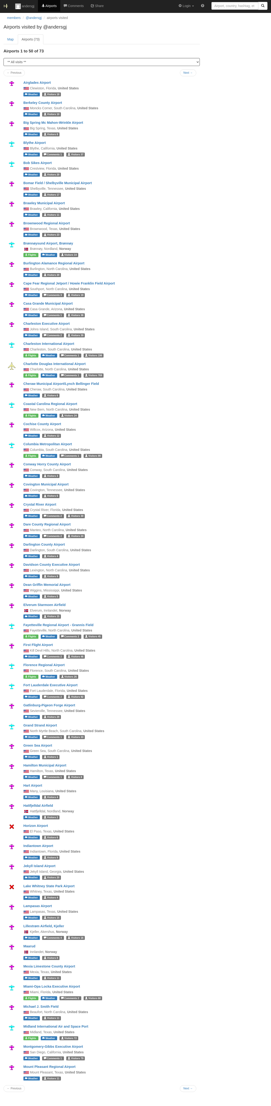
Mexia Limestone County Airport (49, 966)
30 (75, 516)
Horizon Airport (35, 826)
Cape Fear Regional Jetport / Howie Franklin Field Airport (69, 283)
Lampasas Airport (37, 906)
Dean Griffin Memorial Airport (47, 585)
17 (51, 194)
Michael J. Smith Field (41, 1006)
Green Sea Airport (37, 745)
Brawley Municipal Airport (44, 203)
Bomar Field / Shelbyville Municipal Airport (57, 183)
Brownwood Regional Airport (46, 223)
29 (51, 716)
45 (93, 636)
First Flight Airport (38, 645)
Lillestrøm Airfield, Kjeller (43, 926)
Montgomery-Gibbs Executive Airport (53, 1046)
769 (93, 375)
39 (75, 335)
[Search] (262, 6)
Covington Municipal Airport (46, 484)
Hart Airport (32, 785)
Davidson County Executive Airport (51, 564)
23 (51, 235)
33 (75, 737)
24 (69, 415)
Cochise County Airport (42, 424)
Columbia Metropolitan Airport (47, 444)
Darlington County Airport (44, 544)
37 (75, 154)
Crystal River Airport (39, 504)
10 (51, 114)
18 (51, 94)
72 (69, 1038)
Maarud (29, 946)
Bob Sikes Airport (37, 163)
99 (93, 455)
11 (51, 214)
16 (75, 937)
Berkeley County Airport (42, 103)
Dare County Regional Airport (47, 524)
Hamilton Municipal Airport (44, 765)
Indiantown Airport (38, 846)
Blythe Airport (34, 143)
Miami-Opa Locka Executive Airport (51, 986)
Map (10, 39)
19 (75, 295)
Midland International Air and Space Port (55, 1026)
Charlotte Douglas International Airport (54, 364)
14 (69, 254)
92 (75, 696)
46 (75, 656)
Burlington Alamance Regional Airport (53, 263)
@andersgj (34, 18)
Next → (188, 1088)
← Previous (14, 1088)
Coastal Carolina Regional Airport (50, 404)
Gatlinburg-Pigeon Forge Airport (49, 705)
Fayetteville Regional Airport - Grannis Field (58, 625)
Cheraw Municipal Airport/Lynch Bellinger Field (61, 384)
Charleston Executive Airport (46, 323)
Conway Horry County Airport (47, 464)
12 (51, 435)
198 (93, 355)
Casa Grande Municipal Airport (48, 303)
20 (51, 174)
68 (93, 998)
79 (75, 1058)
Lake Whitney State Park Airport (49, 886)
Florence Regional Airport (44, 665)
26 (69, 676)
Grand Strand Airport (40, 725)
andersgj (24, 6)
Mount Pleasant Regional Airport (49, 1067)
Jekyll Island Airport (39, 866)
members (14, 18)
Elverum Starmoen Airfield (44, 605)
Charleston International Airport (48, 344)
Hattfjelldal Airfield (38, 805)
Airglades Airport (37, 82)
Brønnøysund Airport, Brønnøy (48, 243)
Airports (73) (31, 39)
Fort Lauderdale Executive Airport (50, 685)
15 (51, 616)
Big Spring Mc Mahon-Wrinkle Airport (53, 122)
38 (75, 315)
